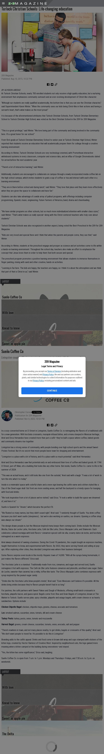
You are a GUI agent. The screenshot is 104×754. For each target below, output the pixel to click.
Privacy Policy (48, 374)
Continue (52, 390)
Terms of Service (54, 371)
